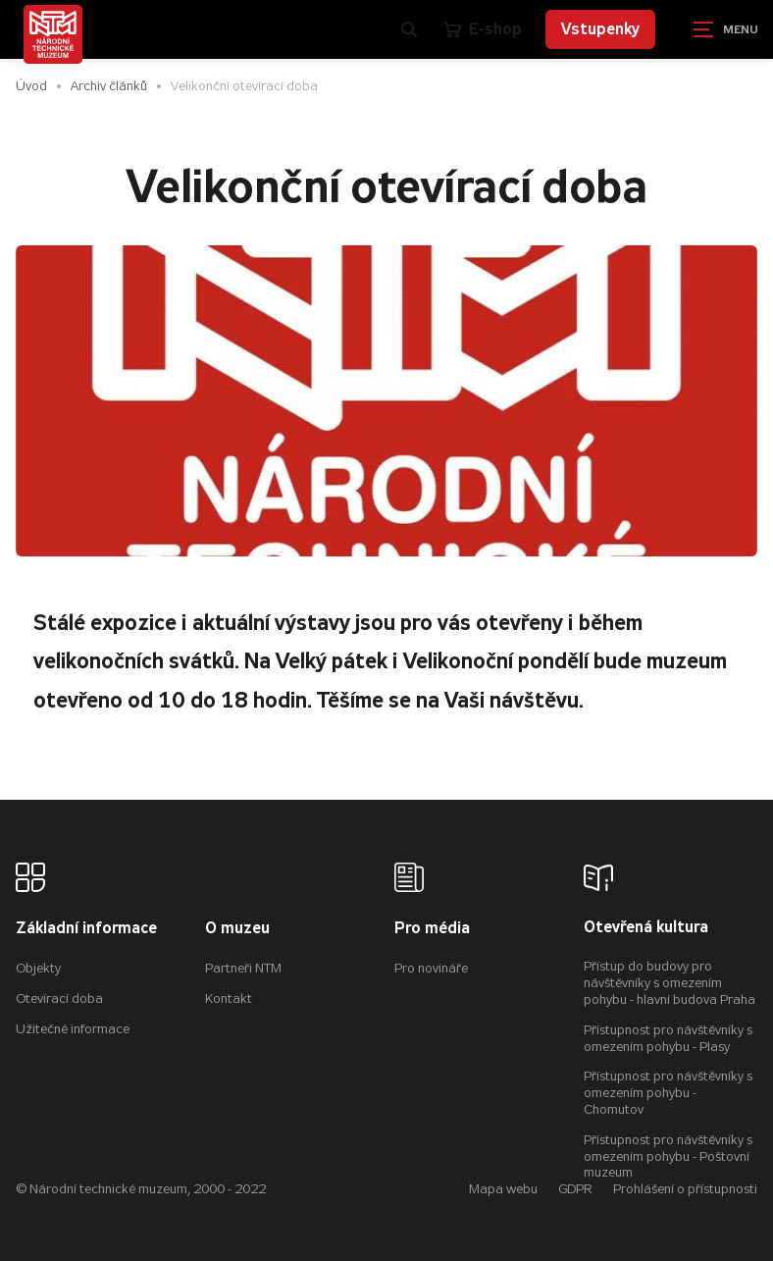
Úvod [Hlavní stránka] (31, 86)
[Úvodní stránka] (53, 34)
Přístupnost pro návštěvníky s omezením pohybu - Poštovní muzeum (668, 1156)
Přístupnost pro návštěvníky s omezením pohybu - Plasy (668, 1038)
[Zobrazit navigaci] (724, 29)
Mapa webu (503, 1189)
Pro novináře (431, 968)
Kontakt (228, 998)
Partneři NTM (243, 968)
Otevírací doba (59, 998)
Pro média (432, 928)
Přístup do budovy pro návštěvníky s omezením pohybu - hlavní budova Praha (669, 983)
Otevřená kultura (646, 927)
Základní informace (86, 928)
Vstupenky (600, 29)
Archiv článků (109, 86)
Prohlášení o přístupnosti (685, 1189)
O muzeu (237, 928)
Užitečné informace (72, 1029)
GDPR (575, 1189)
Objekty (38, 968)
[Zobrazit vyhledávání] (409, 29)
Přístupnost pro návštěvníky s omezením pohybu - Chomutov (668, 1093)
